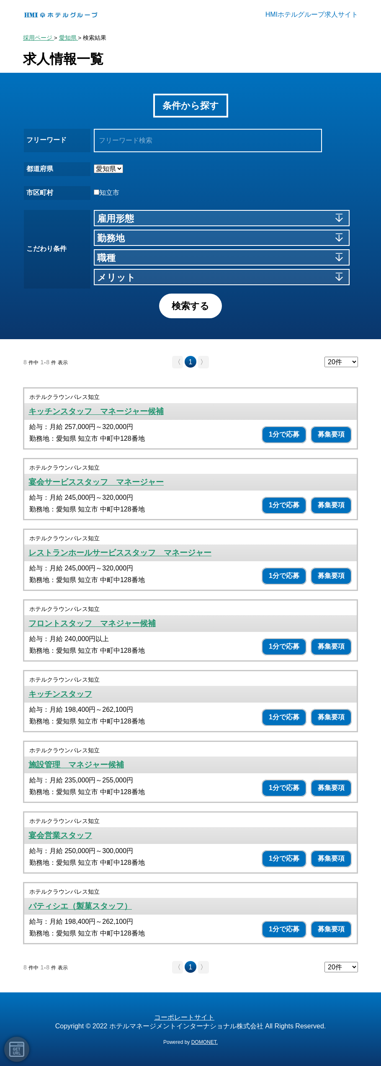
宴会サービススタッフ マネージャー (96, 482)
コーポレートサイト (184, 1017)
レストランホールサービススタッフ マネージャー (119, 552)
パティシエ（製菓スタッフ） (80, 906)
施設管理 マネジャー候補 (76, 764)
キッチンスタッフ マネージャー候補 (96, 411)
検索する (190, 306)
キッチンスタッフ (60, 694)
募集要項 (331, 434)
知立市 (106, 192)
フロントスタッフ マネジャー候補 (92, 623)
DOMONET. (204, 1042)
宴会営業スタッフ (60, 835)
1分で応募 (284, 434)
